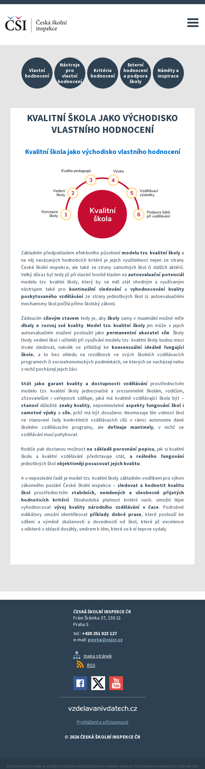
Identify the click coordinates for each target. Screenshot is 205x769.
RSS (91, 665)
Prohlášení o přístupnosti (102, 722)
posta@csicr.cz (105, 639)
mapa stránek (98, 656)
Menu (192, 22)
